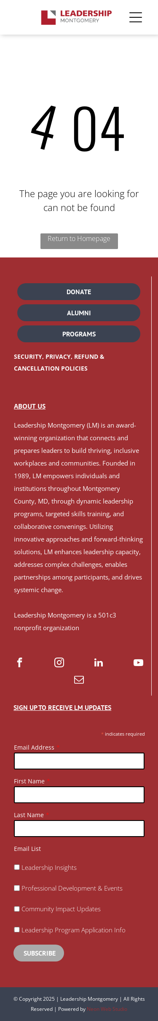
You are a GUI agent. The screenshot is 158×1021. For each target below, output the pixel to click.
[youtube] (138, 663)
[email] (79, 680)
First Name (29, 781)
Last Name (29, 815)
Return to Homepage (79, 238)
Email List (27, 849)
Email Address (34, 747)
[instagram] (59, 663)
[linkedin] (98, 663)
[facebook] (19, 663)
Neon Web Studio (107, 1009)
